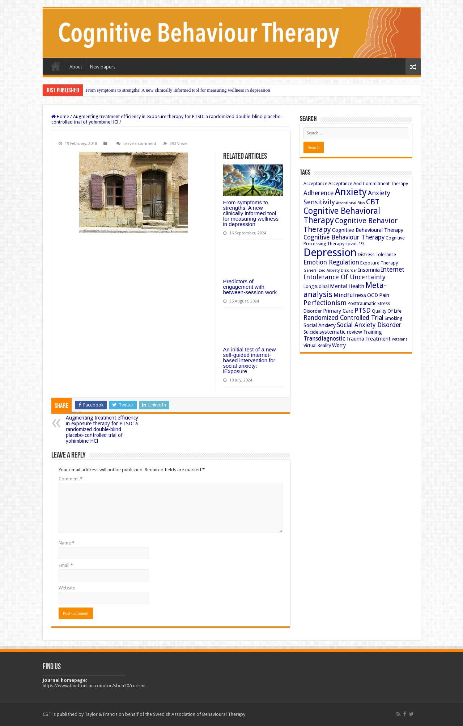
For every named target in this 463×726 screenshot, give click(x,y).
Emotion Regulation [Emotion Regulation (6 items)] (331, 262)
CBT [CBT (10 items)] (372, 201)
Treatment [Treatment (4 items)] (378, 338)
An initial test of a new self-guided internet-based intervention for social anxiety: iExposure (249, 360)
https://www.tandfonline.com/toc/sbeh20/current (94, 685)
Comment (70, 478)
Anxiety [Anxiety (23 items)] (351, 191)
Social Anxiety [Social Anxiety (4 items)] (319, 325)
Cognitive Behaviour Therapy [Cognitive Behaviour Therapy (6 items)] (344, 237)
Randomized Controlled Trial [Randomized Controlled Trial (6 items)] (343, 317)
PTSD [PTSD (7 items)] (362, 310)
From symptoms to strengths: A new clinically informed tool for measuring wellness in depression (178, 90)
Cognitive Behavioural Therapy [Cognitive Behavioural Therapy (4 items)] (367, 230)
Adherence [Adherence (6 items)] (318, 193)
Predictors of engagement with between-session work (250, 286)
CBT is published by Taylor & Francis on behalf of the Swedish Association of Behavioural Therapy (144, 714)
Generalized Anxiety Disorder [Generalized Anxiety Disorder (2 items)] (330, 270)
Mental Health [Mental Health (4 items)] (347, 286)
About (75, 67)
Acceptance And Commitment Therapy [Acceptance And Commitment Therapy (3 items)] (368, 183)
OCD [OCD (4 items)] (372, 295)
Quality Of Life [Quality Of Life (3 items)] (387, 311)
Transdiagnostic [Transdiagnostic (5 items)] (324, 338)
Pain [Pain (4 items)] (384, 295)
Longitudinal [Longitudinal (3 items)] (316, 286)
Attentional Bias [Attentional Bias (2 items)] (350, 203)
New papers (102, 67)
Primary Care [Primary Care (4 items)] (338, 311)
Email (66, 565)
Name (67, 543)
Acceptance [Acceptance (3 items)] (315, 183)
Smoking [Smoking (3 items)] (393, 318)
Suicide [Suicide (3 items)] (310, 332)
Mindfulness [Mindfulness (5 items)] (350, 295)
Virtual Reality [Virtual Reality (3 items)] (317, 345)
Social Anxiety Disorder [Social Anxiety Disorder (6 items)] (369, 325)
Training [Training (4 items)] (372, 332)
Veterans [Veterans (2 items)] (400, 339)
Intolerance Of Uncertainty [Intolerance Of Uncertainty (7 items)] (344, 277)
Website (67, 588)
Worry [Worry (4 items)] (339, 345)
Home (55, 66)
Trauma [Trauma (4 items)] (355, 338)
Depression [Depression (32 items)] (330, 252)
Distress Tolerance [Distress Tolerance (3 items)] (377, 254)
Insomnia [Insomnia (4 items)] (369, 270)
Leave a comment (139, 143)
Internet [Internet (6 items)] (392, 269)
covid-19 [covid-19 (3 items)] (354, 243)
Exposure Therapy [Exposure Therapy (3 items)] (379, 263)
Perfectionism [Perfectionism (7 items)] (325, 302)
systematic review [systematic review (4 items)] (340, 332)
